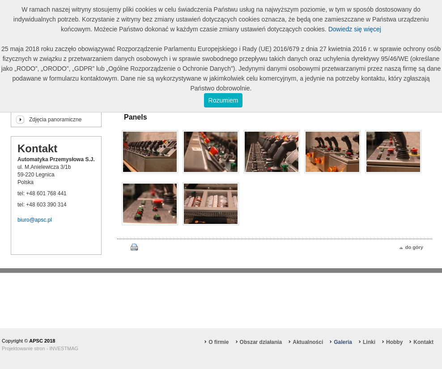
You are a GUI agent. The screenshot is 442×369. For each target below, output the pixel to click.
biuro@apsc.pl (34, 220)
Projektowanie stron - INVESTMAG (40, 348)
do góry (414, 247)
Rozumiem (223, 100)
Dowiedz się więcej (354, 29)
